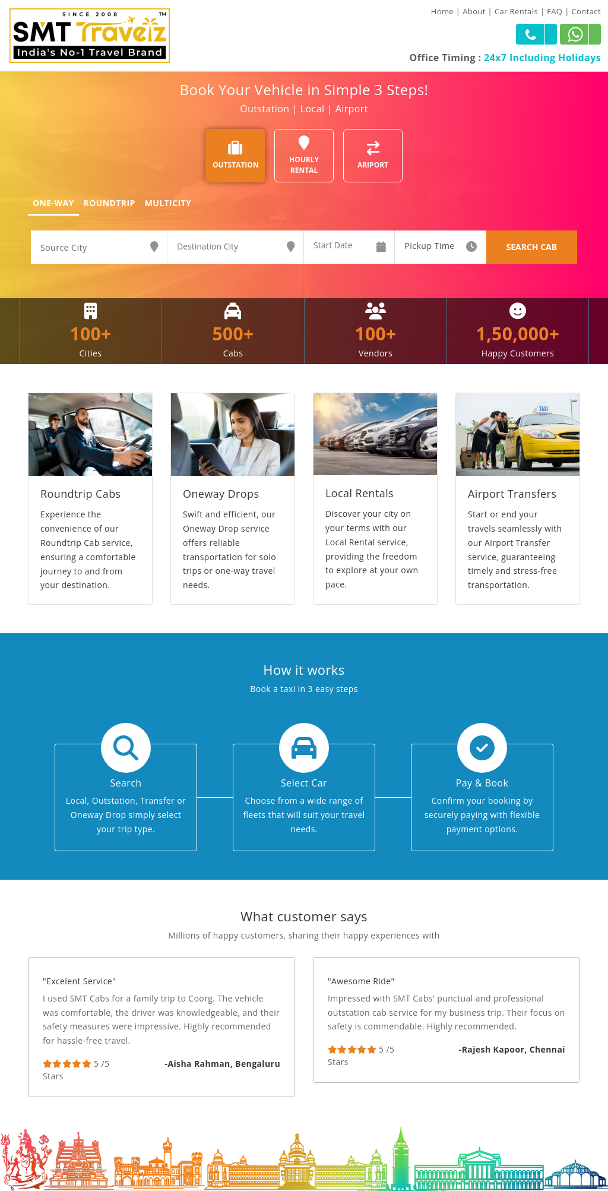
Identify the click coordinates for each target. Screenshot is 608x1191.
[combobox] (98, 248)
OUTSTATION (236, 155)
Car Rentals (516, 11)
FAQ (554, 11)
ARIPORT (372, 155)
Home (442, 11)
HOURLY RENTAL (304, 155)
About (474, 11)
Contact (586, 11)
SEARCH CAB (531, 246)
